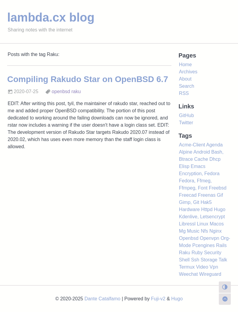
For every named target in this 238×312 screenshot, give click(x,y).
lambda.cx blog (50, 17)
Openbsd (188, 238)
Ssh (195, 259)
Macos (217, 223)
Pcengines (203, 245)
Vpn (214, 266)
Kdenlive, (189, 216)
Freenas (207, 195)
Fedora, (187, 180)
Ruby (197, 252)
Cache (201, 159)
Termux (187, 266)
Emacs (198, 166)
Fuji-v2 (158, 298)
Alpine (185, 152)
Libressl (187, 223)
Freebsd (218, 187)
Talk (223, 259)
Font (202, 187)
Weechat (188, 274)
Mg (182, 231)
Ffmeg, (204, 180)
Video (202, 266)
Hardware (189, 209)
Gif (220, 195)
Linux (202, 223)
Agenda (214, 144)
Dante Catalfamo (102, 298)
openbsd (61, 91)
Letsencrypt (212, 216)
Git (196, 202)
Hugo (219, 209)
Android (201, 152)
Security (213, 252)
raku (76, 91)
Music (193, 231)
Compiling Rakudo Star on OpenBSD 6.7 (87, 79)
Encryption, (191, 173)
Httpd (207, 209)
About (185, 78)
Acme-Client (192, 144)
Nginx (215, 231)
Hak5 (206, 202)
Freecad (188, 195)
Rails (221, 245)
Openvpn (209, 238)
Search (186, 86)
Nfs (204, 231)
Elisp (184, 166)
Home (185, 64)
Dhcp (215, 159)
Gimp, (185, 202)
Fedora (212, 173)
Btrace (186, 159)
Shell (184, 259)
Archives (188, 71)
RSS (184, 93)
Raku (184, 252)
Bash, (217, 152)
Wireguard (210, 274)
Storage (209, 259)
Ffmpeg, (188, 187)
